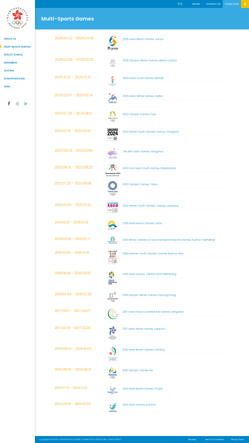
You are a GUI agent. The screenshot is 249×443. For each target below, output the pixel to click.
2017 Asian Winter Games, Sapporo (144, 329)
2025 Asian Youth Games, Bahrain (143, 78)
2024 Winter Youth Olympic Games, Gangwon (151, 132)
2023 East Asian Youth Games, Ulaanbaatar (149, 168)
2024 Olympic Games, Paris (139, 114)
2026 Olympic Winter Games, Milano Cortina (150, 60)
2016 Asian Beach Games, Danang (144, 349)
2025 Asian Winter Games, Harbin (143, 96)
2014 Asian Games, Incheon (139, 405)
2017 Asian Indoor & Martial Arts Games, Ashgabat (153, 312)
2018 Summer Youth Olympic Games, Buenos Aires (153, 253)
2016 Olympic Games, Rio (138, 370)
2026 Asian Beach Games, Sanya (143, 39)
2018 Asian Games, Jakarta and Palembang (149, 274)
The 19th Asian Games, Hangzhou (143, 151)
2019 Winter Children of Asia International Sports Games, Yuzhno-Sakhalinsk (169, 240)
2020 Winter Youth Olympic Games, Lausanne (151, 206)
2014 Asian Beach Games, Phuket (143, 388)
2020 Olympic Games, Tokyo (140, 184)
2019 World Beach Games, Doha (142, 223)
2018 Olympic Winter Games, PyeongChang (149, 295)
